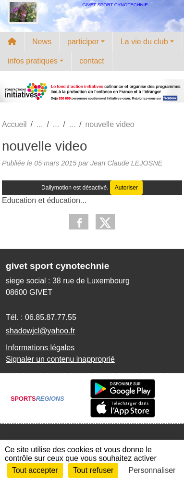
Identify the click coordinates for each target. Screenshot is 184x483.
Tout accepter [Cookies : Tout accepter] (35, 470)
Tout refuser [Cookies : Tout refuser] (93, 470)
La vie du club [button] (144, 42)
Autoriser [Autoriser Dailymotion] (126, 187)
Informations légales (40, 347)
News (41, 42)
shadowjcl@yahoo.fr (40, 331)
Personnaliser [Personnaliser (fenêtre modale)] (152, 470)
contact (91, 61)
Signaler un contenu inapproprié (60, 359)
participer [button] (83, 42)
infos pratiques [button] (33, 61)
